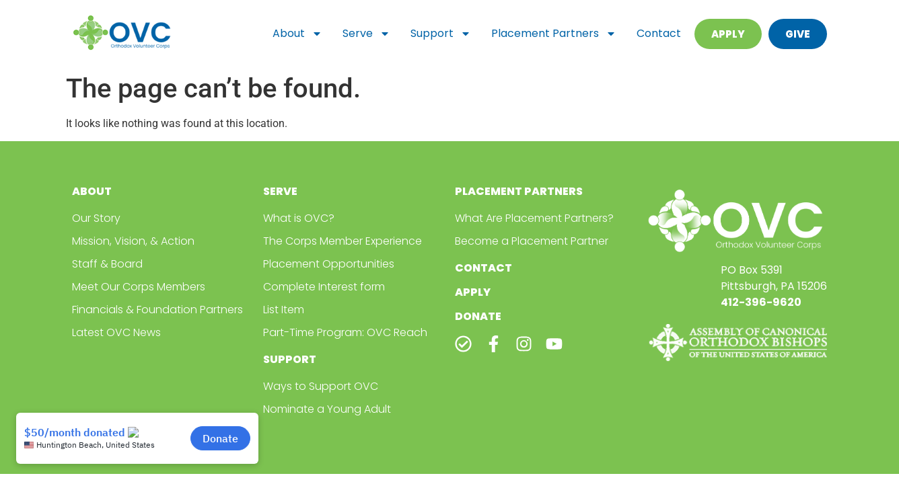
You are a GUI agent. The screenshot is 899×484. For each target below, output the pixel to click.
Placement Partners (553, 33)
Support (440, 33)
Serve (366, 33)
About (297, 33)
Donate (478, 316)
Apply (473, 292)
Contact (659, 33)
